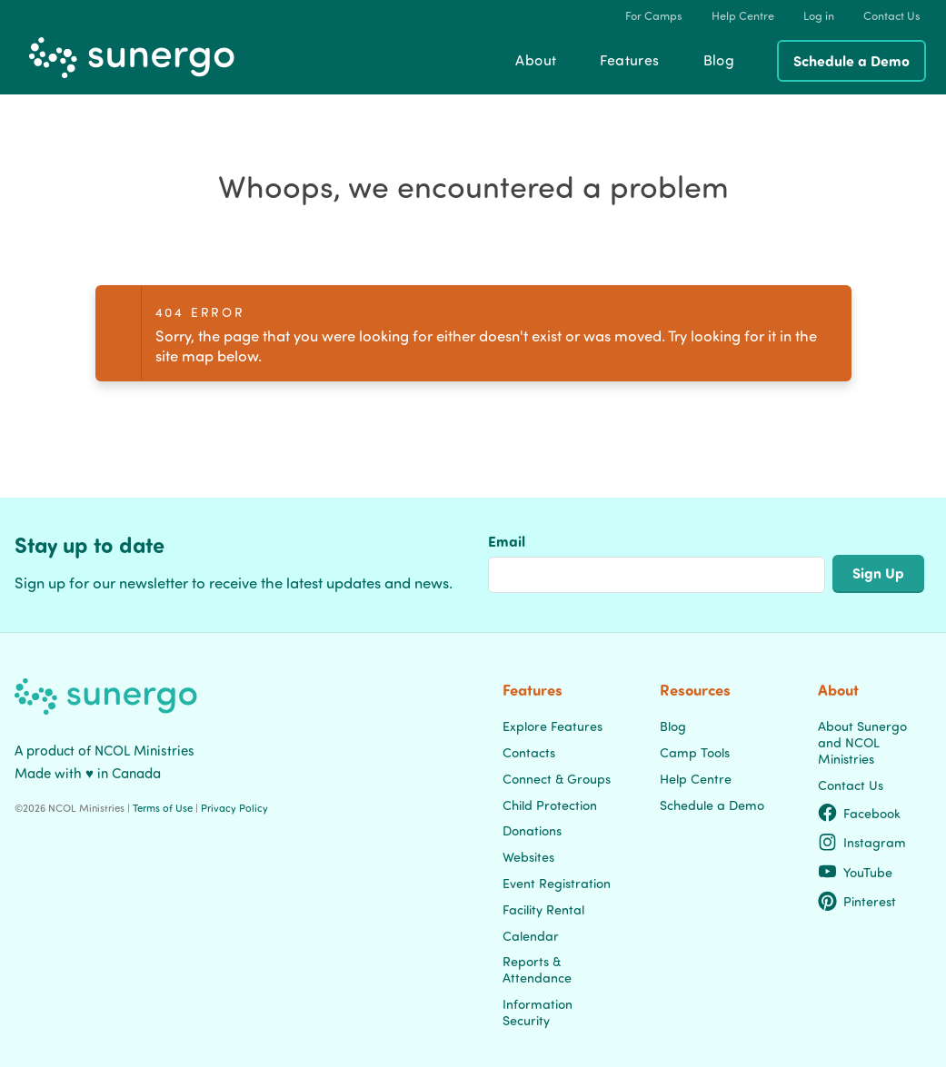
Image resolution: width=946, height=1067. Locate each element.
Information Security (538, 1011)
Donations (532, 830)
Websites (528, 856)
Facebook (859, 813)
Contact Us (850, 785)
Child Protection (550, 804)
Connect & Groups (557, 778)
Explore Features (552, 725)
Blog (673, 725)
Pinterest (857, 901)
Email (506, 540)
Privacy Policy (234, 808)
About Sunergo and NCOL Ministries (862, 741)
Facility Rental (543, 909)
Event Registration (557, 883)
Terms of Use (163, 808)
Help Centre (696, 778)
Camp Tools (695, 752)
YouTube (855, 872)
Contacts (529, 752)
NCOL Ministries (144, 750)
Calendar (531, 935)
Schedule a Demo (851, 60)
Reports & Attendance (537, 969)
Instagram (862, 842)
